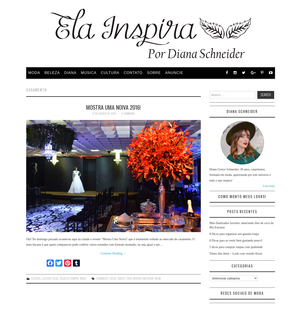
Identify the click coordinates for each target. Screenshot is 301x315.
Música (88, 73)
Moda (34, 73)
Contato (133, 73)
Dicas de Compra (69, 278)
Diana (70, 73)
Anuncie (174, 73)
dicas (113, 278)
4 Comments (128, 113)
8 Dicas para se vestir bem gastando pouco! (236, 240)
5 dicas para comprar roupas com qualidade (236, 247)
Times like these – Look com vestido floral (236, 253)
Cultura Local (50, 278)
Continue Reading (113, 253)
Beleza (52, 73)
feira (129, 278)
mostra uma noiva (143, 278)
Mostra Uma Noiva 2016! (113, 107)
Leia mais (269, 186)
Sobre (154, 73)
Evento (121, 278)
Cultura (110, 73)
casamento (102, 278)
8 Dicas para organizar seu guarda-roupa (234, 234)
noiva (158, 278)
